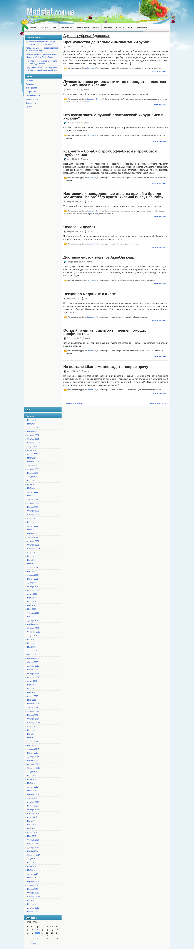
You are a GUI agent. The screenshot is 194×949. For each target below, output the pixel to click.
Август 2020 (32, 594)
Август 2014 (32, 859)
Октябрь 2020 (33, 586)
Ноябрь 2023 (32, 473)
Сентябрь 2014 (33, 855)
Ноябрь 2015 (32, 806)
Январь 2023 (32, 499)
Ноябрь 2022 (32, 507)
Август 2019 (32, 636)
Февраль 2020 (33, 613)
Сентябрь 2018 (33, 677)
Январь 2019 (32, 662)
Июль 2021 (32, 556)
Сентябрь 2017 (33, 723)
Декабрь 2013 (33, 885)
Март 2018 (31, 700)
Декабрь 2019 (33, 621)
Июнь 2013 (32, 904)
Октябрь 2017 (33, 719)
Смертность (31, 103)
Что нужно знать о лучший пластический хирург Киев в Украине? (113, 116)
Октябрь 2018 (33, 673)
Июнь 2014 (32, 866)
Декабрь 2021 (33, 541)
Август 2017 (32, 726)
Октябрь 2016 (33, 764)
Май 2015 (31, 829)
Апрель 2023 (32, 492)
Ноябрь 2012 (32, 912)
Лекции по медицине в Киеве (89, 294)
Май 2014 (31, 870)
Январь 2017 (32, 753)
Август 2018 (32, 681)
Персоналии (66, 27)
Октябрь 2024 (33, 439)
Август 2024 (32, 447)
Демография (31, 88)
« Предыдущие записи (72, 403)
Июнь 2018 (32, 689)
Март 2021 (31, 571)
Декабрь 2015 (33, 802)
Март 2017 (31, 745)
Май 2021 (31, 564)
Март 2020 (31, 609)
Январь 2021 (32, 579)
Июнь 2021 (32, 560)
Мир (54, 27)
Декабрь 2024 (33, 435)
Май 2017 (31, 738)
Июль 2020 (32, 598)
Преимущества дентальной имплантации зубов (106, 42)
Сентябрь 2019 (33, 632)
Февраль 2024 (33, 462)
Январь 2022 (32, 537)
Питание (29, 80)
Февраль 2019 (33, 658)
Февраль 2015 (33, 840)
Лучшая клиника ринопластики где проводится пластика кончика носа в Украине (114, 83)
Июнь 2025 (32, 420)
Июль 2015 (32, 821)
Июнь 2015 (32, 825)
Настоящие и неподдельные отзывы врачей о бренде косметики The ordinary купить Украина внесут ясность (113, 195)
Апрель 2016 (32, 787)
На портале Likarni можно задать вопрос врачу (105, 367)
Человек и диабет (79, 227)
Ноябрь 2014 (32, 851)
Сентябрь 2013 (33, 897)
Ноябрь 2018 (32, 670)
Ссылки (120, 27)
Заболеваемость (33, 95)
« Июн (33, 944)
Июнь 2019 (32, 643)
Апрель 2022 (32, 526)
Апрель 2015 (32, 832)
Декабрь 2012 (33, 908)
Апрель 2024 (32, 454)
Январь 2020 (32, 617)
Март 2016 (31, 791)
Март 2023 (31, 496)
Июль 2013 (32, 900)
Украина (44, 27)
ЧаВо (130, 27)
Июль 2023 (32, 481)
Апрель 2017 (32, 742)
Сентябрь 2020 (33, 590)
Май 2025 (31, 424)
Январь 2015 (32, 844)
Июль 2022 (32, 522)
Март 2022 (31, 530)
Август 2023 (32, 477)
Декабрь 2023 (33, 469)
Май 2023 (31, 488)
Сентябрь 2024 (33, 443)
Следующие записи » (159, 403)
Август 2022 (32, 518)
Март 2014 (31, 878)
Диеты (96, 27)
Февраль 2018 (33, 704)
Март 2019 (31, 655)
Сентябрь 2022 (33, 515)
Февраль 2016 (33, 794)
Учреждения (83, 27)
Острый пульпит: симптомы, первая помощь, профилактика (104, 332)
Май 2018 (31, 692)
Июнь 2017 (32, 734)
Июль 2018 (32, 685)
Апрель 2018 (32, 696)
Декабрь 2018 (33, 666)
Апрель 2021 (32, 568)
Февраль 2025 (33, 431)
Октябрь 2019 (33, 628)
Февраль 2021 (33, 575)
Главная (32, 27)
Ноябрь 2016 (32, 760)
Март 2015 (31, 836)
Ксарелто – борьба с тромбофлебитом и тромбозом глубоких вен (110, 153)
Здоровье (30, 84)
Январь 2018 (32, 707)
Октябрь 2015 (33, 810)
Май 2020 (31, 605)
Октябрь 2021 (33, 545)
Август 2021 (32, 552)
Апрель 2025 (32, 428)
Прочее (29, 107)
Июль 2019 (32, 639)
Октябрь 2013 (33, 893)
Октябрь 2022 (33, 511)
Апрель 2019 (32, 651)
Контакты (142, 27)
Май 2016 (31, 783)
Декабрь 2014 (33, 847)
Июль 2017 (32, 730)
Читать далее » (159, 71)
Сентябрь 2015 (33, 813)
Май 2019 (31, 647)
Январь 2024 (32, 465)
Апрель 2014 (32, 874)
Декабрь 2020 (33, 583)
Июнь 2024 (32, 450)
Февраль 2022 (33, 534)
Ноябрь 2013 (32, 889)
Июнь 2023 (32, 484)
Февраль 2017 (33, 749)
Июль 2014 (32, 863)
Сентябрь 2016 (33, 768)
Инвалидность (32, 99)
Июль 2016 (32, 776)
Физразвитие (31, 92)
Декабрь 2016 (33, 757)
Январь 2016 (32, 798)
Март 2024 (31, 458)
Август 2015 (32, 817)
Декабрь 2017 (33, 711)
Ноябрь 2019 (32, 624)
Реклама (108, 27)
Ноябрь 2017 (32, 715)
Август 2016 (32, 772)
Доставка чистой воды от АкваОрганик (98, 257)
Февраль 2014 (33, 881)
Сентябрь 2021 (33, 549)
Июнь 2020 (32, 602)
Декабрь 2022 (33, 503)
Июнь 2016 (32, 779)
